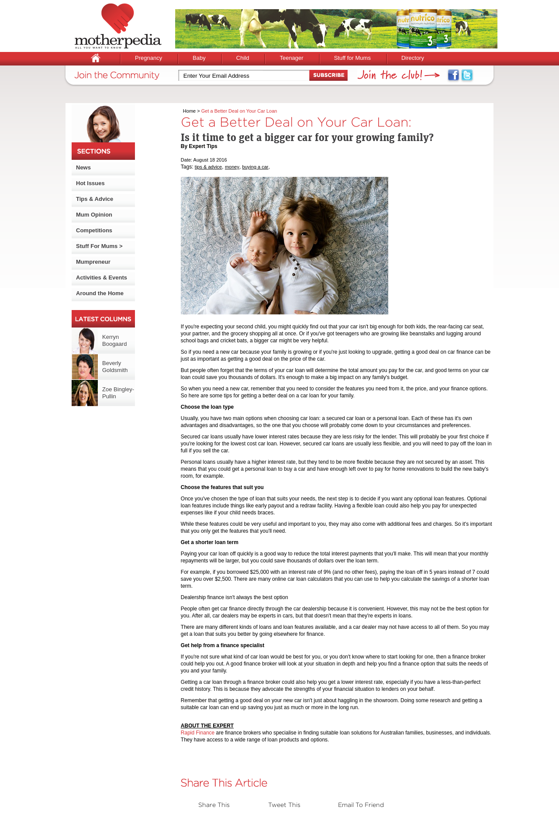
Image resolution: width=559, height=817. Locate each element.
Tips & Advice (94, 199)
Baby (199, 58)
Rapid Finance (197, 733)
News (83, 167)
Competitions (94, 230)
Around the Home (100, 293)
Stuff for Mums (352, 58)
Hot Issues (90, 183)
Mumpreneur (93, 262)
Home (189, 111)
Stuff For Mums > (99, 246)
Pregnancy (148, 58)
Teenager (291, 58)
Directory (412, 58)
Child (242, 58)
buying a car (255, 166)
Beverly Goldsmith (115, 366)
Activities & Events (101, 277)
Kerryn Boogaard (114, 340)
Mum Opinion (94, 214)
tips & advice (208, 166)
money (232, 166)
